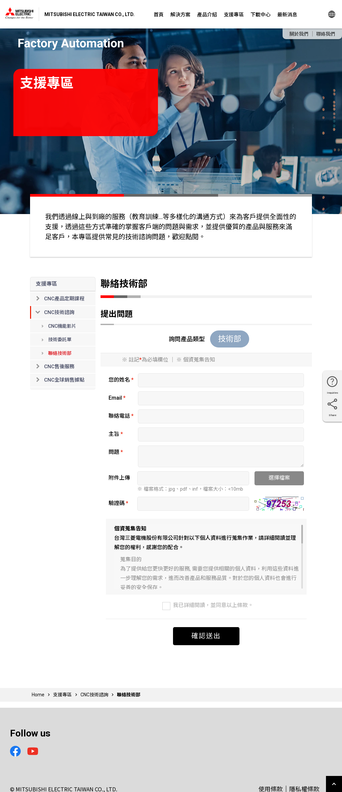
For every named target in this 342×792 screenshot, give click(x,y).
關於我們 (299, 33)
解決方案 (180, 14)
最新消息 (287, 14)
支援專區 (234, 14)
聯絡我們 (325, 33)
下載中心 (260, 14)
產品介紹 (207, 14)
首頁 (159, 14)
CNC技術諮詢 (94, 694)
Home (38, 694)
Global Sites (332, 14)
